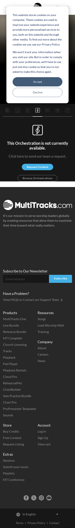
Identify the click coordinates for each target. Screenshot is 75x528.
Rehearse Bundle (14, 332)
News (41, 361)
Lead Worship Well (51, 325)
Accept (37, 81)
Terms (19, 523)
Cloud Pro (10, 376)
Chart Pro (10, 402)
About (42, 348)
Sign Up (43, 438)
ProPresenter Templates (19, 409)
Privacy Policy (36, 523)
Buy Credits (11, 431)
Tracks (7, 351)
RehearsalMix (12, 383)
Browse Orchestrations (38, 178)
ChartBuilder (12, 389)
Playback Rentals (14, 370)
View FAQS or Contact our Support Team (33, 299)
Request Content (37, 167)
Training (43, 332)
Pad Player (10, 364)
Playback (9, 357)
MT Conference (13, 479)
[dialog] (37, 54)
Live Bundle (11, 325)
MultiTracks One (14, 319)
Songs (42, 319)
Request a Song (13, 444)
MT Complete (12, 338)
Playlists (9, 473)
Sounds (8, 415)
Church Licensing (15, 344)
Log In (42, 431)
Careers (43, 354)
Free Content (12, 438)
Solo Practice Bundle (17, 396)
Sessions (9, 460)
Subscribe (60, 278)
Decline (37, 92)
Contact (54, 523)
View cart (44, 444)
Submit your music (15, 467)
